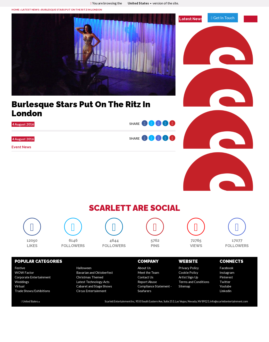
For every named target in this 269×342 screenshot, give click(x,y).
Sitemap (184, 286)
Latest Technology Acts (92, 282)
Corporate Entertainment (33, 277)
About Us (144, 268)
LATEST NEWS (30, 9)
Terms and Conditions (194, 282)
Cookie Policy (188, 272)
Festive (20, 268)
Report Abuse (147, 282)
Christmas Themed (89, 277)
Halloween (83, 268)
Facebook (226, 268)
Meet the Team (148, 272)
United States (140, 3)
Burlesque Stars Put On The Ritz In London (71, 9)
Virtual (19, 286)
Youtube (225, 286)
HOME (15, 9)
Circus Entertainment (91, 291)
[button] (144, 123)
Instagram (227, 272)
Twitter (225, 282)
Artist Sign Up (188, 277)
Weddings (22, 282)
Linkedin (225, 291)
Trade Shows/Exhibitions (32, 291)
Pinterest (226, 277)
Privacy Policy (189, 268)
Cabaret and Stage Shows (94, 286)
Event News (21, 147)
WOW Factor (24, 272)
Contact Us (145, 277)
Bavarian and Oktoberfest (94, 272)
